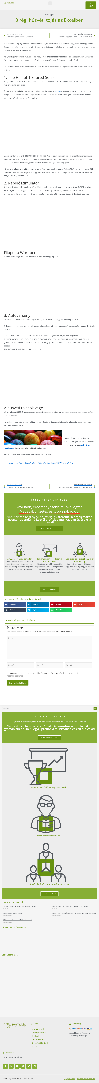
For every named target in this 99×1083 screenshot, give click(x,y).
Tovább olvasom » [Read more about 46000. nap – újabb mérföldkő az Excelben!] (7, 907)
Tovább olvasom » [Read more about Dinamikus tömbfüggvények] (7, 900)
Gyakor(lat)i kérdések (40, 1026)
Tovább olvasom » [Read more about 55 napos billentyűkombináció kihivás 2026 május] (7, 893)
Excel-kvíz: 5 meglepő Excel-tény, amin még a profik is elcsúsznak (74, 898)
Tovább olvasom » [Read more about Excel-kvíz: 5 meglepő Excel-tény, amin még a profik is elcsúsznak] (56, 900)
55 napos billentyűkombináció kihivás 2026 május (19, 891)
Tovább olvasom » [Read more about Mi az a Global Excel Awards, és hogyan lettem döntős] (56, 893)
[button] (15, 588)
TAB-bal (57, 74)
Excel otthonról (38, 1012)
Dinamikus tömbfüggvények (12, 898)
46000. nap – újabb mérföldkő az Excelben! (17, 905)
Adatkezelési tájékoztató (86, 1062)
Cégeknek (36, 1019)
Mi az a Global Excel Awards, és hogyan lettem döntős (70, 891)
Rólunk (34, 1029)
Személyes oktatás (39, 1015)
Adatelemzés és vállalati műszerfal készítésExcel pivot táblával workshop (41, 446)
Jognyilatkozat (69, 1062)
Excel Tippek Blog (39, 1022)
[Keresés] (95, 693)
